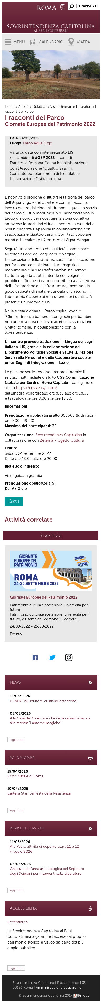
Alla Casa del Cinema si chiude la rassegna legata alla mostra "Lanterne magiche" (50, 720)
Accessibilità (17, 922)
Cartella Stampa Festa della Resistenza (39, 793)
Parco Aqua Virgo (37, 143)
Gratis (14, 501)
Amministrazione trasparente (58, 987)
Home (9, 107)
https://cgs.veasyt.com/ (36, 387)
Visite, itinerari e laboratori (70, 107)
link (94, 636)
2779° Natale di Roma (25, 776)
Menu (19, 42)
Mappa (83, 42)
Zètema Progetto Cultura (62, 440)
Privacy (83, 996)
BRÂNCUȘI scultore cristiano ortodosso (43, 701)
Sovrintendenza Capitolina (59, 435)
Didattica (39, 107)
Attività (23, 107)
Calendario (51, 42)
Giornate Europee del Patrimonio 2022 (43, 597)
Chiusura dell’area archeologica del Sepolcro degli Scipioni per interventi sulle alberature (47, 871)
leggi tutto (16, 740)
